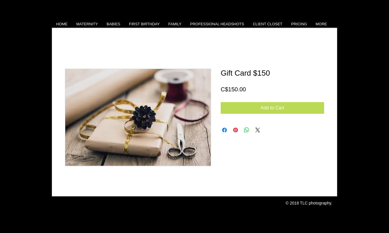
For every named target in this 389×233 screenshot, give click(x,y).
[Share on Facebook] (224, 130)
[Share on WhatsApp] (246, 130)
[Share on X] (257, 130)
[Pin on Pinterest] (235, 130)
